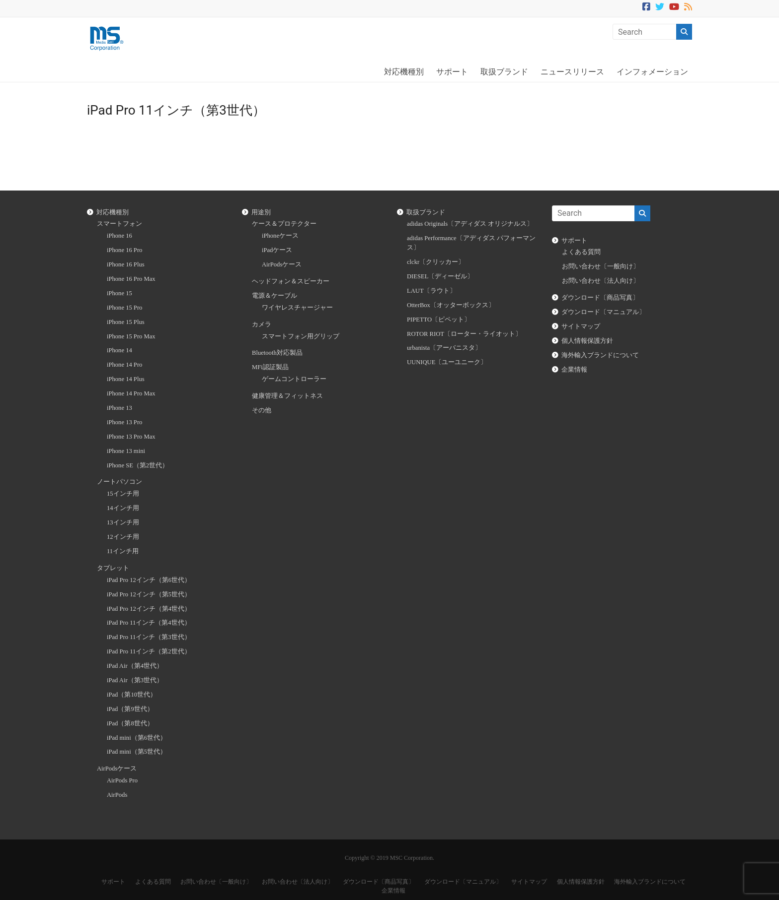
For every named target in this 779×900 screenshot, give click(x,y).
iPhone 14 (119, 350)
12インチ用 (123, 536)
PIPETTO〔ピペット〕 (438, 319)
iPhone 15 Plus (126, 322)
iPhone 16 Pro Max (131, 278)
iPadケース (277, 250)
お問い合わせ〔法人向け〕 (600, 280)
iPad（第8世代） (130, 723)
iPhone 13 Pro (124, 422)
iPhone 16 (119, 235)
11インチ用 (123, 551)
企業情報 (574, 369)
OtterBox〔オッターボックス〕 (451, 305)
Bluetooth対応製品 (277, 352)
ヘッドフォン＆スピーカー (290, 281)
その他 (261, 410)
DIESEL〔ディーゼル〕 (440, 276)
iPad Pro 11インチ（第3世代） (149, 637)
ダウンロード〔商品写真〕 (600, 297)
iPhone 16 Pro (124, 250)
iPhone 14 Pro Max (131, 393)
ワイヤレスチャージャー (297, 307)
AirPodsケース (117, 768)
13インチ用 (123, 522)
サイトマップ (580, 326)
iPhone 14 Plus (126, 379)
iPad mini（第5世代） (136, 751)
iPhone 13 (119, 407)
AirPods (117, 794)
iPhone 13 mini (126, 451)
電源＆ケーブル (274, 295)
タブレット (113, 568)
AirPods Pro (122, 780)
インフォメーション (652, 71)
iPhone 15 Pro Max (131, 336)
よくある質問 (581, 252)
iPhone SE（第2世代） (137, 465)
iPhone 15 (119, 293)
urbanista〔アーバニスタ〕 (444, 347)
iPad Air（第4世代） (135, 665)
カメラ (261, 324)
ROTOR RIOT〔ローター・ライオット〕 (464, 333)
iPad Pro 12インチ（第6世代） (149, 580)
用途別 (261, 212)
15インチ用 (123, 493)
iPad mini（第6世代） (136, 737)
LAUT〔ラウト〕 (431, 290)
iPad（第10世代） (131, 694)
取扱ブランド (504, 71)
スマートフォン (119, 223)
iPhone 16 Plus (126, 264)
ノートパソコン (119, 481)
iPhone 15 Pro (124, 307)
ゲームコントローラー (294, 379)
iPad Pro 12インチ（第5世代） (149, 594)
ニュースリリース (572, 71)
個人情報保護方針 (587, 340)
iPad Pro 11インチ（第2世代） (149, 651)
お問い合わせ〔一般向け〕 (600, 266)
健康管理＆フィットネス (287, 395)
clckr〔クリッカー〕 (436, 261)
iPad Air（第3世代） (135, 680)
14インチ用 (123, 508)
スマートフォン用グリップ (300, 336)
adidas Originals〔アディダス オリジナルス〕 (470, 223)
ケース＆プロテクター (284, 223)
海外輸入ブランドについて (600, 355)
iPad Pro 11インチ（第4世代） (149, 622)
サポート (452, 71)
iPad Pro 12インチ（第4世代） (149, 608)
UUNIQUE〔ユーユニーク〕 (447, 362)
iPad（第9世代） (130, 709)
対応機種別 (404, 71)
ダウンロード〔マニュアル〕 (603, 312)
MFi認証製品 (270, 367)
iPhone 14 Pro (124, 364)
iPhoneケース (280, 235)
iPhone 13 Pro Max (131, 436)
